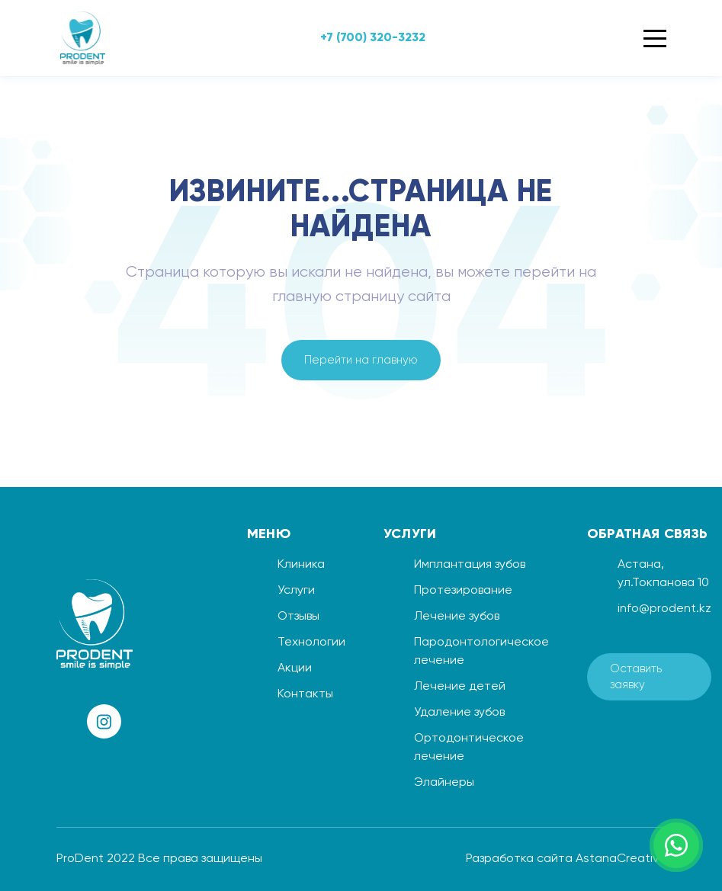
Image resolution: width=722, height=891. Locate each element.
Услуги (296, 591)
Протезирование (463, 591)
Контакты (305, 694)
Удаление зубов (459, 713)
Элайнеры (444, 783)
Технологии (311, 642)
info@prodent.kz (664, 609)
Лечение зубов (456, 617)
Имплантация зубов (469, 565)
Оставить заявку (636, 677)
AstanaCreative (621, 859)
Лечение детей (459, 687)
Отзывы (298, 617)
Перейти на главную (361, 360)
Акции (295, 668)
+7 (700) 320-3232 (372, 38)
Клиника (301, 565)
